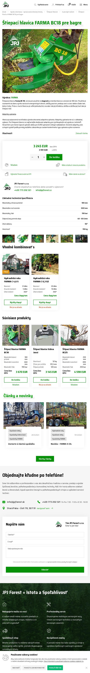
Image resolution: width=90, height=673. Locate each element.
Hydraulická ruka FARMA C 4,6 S (12, 280)
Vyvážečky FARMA (16, 438)
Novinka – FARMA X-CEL (61, 443)
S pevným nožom (68, 12)
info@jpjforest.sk (16, 504)
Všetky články (45, 459)
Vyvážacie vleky (15, 430)
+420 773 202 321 (23, 190)
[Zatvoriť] (86, 668)
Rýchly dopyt (15, 302)
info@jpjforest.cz (44, 190)
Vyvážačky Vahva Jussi (18, 434)
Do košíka (54, 157)
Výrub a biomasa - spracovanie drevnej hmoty (26, 12)
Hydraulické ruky (58, 430)
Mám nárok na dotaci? (74, 174)
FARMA (14, 97)
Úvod (4, 12)
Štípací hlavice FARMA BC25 (73, 350)
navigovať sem (43, 510)
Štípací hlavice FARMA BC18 (15, 350)
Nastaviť (16, 667)
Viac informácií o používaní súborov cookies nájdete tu (63, 661)
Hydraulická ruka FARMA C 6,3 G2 (41, 280)
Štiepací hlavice (52, 12)
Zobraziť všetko (82, 133)
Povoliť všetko (55, 667)
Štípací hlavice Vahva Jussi (43, 350)
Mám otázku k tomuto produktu (70, 165)
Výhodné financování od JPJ (18, 174)
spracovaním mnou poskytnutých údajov (62, 564)
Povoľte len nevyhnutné (34, 667)
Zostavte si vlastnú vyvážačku (21, 443)
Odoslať (45, 572)
